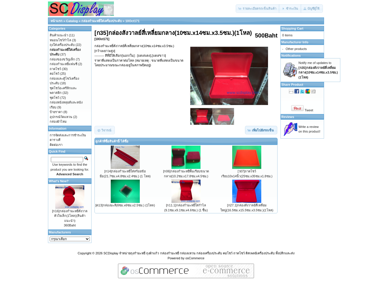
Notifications (291, 55)
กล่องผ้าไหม (58, 121)
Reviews (287, 117)
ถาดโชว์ (55, 69)
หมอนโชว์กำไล (60, 40)
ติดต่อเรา (56, 145)
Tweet (309, 110)
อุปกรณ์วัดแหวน (61, 117)
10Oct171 (132, 21)
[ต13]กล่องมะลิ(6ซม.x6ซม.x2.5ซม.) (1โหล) (125, 205)
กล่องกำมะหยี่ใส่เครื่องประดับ (101, 21)
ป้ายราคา (56, 112)
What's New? (59, 181)
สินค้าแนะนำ (59, 35)
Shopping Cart (292, 28)
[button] (258, 8)
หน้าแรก (56, 21)
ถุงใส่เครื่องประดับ (62, 45)
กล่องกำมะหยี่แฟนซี (63, 64)
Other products (296, 49)
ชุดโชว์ (54, 97)
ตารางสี (55, 140)
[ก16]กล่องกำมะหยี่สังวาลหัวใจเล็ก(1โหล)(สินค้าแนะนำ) (69, 215)
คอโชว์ (54, 73)
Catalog (72, 21)
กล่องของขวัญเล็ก (62, 59)
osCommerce (194, 258)
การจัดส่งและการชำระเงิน (68, 135)
